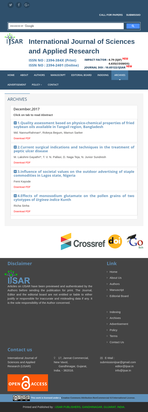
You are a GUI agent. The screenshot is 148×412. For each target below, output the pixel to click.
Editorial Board (81, 75)
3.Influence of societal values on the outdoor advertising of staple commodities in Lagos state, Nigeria (74, 173)
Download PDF (22, 138)
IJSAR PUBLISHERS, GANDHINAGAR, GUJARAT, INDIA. (90, 407)
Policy (37, 84)
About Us (114, 277)
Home (11, 75)
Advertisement (17, 84)
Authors (39, 75)
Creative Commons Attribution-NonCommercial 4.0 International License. (98, 398)
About (24, 75)
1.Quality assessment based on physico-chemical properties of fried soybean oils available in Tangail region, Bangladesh (74, 125)
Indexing (103, 75)
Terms (112, 336)
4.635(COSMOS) (118, 63)
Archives (119, 75)
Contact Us (115, 342)
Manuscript (58, 75)
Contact (53, 84)
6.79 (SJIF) (115, 60)
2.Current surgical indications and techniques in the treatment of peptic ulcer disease (74, 149)
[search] (65, 26)
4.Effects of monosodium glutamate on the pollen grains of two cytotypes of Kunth (74, 197)
